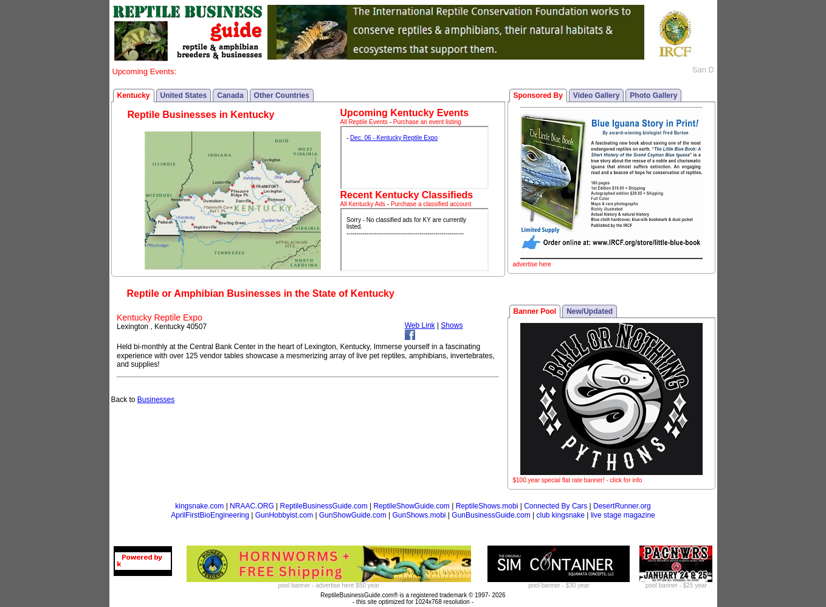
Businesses (155, 399)
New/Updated (589, 311)
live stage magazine (623, 515)
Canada (230, 95)
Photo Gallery (653, 95)
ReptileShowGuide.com (411, 506)
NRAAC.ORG (252, 506)
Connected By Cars (555, 506)
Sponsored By (538, 95)
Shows (452, 325)
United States (183, 95)
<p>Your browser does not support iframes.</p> (414, 157)
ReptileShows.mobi (487, 506)
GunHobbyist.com (284, 515)
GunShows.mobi (419, 515)
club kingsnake (561, 515)
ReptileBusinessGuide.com (324, 506)
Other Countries (281, 95)
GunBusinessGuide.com (491, 515)
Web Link (420, 325)
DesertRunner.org (622, 506)
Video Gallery (596, 95)
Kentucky (133, 95)
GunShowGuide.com (353, 515)
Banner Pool (535, 311)
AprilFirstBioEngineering (210, 515)
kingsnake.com (199, 506)
